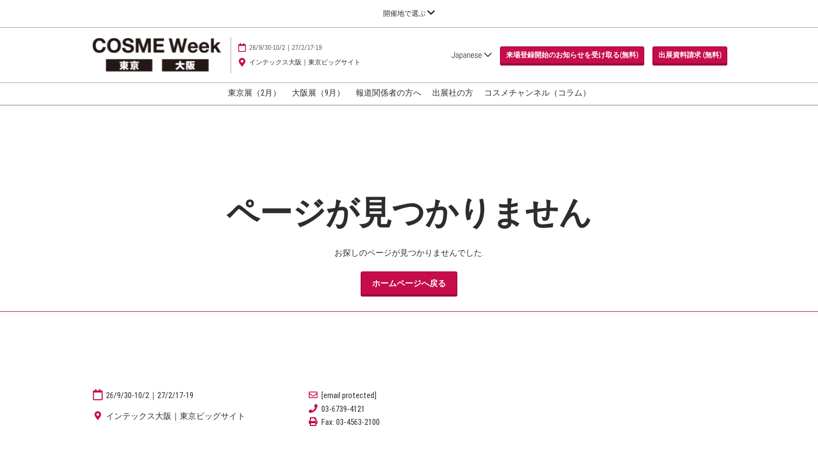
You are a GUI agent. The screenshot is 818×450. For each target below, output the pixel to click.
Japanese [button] (471, 55)
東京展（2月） (254, 93)
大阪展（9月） (318, 93)
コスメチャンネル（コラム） (537, 93)
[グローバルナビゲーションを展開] (409, 13)
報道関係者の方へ (388, 93)
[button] (572, 55)
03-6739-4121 (343, 409)
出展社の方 (452, 93)
